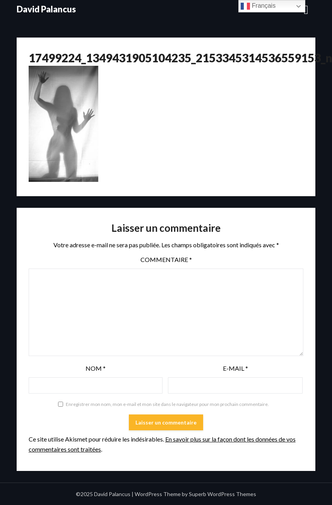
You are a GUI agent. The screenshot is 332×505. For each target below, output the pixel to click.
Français (258, 6)
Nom (96, 368)
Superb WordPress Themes (222, 494)
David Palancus (46, 9)
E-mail (235, 368)
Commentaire (166, 259)
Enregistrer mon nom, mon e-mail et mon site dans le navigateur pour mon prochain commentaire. (167, 404)
